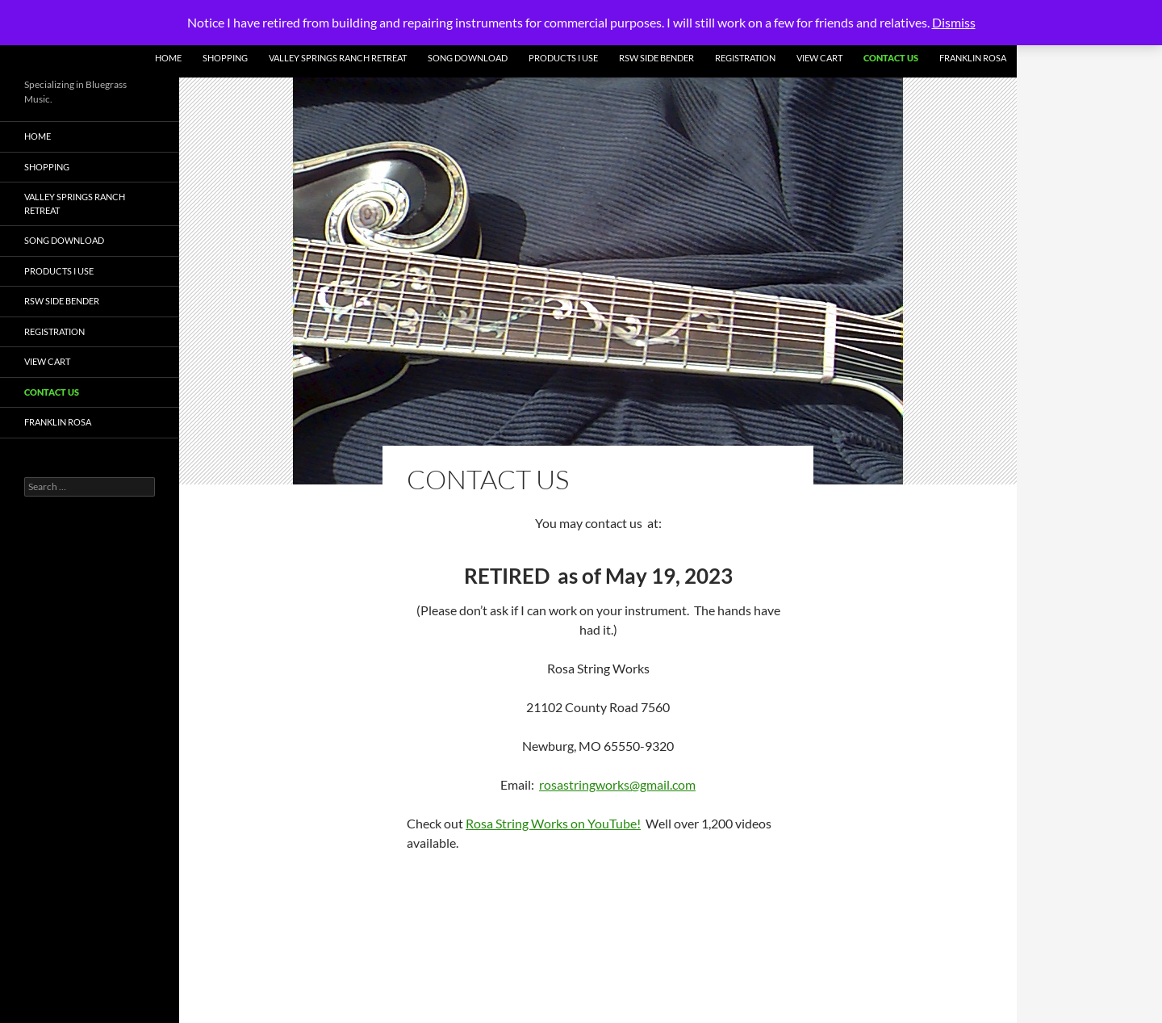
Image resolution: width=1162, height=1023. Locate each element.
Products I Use (563, 57)
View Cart (819, 57)
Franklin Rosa (972, 57)
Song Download (468, 57)
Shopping (225, 57)
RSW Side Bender (656, 57)
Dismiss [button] (954, 22)
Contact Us (890, 57)
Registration (745, 57)
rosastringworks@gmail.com (617, 784)
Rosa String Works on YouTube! (553, 823)
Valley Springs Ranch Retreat (338, 57)
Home (168, 57)
